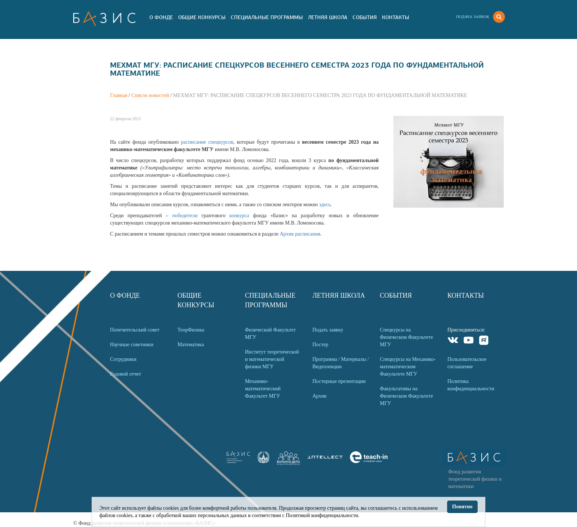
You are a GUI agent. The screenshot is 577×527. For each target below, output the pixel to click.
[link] (263, 461)
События (365, 17)
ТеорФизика (190, 330)
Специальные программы (267, 17)
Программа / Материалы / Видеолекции (340, 362)
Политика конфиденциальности (470, 385)
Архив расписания (300, 234)
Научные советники (131, 344)
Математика (190, 344)
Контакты (395, 17)
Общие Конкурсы (202, 17)
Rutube (484, 341)
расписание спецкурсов (207, 142)
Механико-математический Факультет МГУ (263, 389)
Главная (118, 95)
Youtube (468, 341)
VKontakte (453, 341)
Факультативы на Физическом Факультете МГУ (406, 396)
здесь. (325, 204)
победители (186, 215)
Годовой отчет (125, 374)
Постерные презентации (339, 381)
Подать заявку (327, 330)
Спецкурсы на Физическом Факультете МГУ (406, 337)
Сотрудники (123, 359)
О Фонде (161, 17)
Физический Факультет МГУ (270, 333)
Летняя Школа (327, 17)
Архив (319, 396)
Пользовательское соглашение (466, 362)
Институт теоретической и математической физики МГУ (272, 359)
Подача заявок (472, 16)
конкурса (241, 215)
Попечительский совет (134, 330)
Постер (320, 344)
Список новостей (150, 95)
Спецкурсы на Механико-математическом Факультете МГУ (408, 366)
